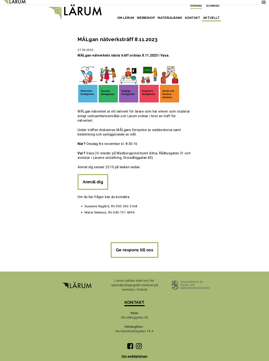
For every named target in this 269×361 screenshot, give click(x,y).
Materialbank (170, 18)
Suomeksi (212, 5)
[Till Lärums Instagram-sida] (139, 343)
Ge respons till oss (134, 245)
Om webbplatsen (134, 352)
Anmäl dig (93, 177)
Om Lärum (125, 18)
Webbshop (146, 18)
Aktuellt (211, 18)
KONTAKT (134, 298)
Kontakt (192, 18)
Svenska (196, 5)
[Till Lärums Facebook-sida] (130, 343)
